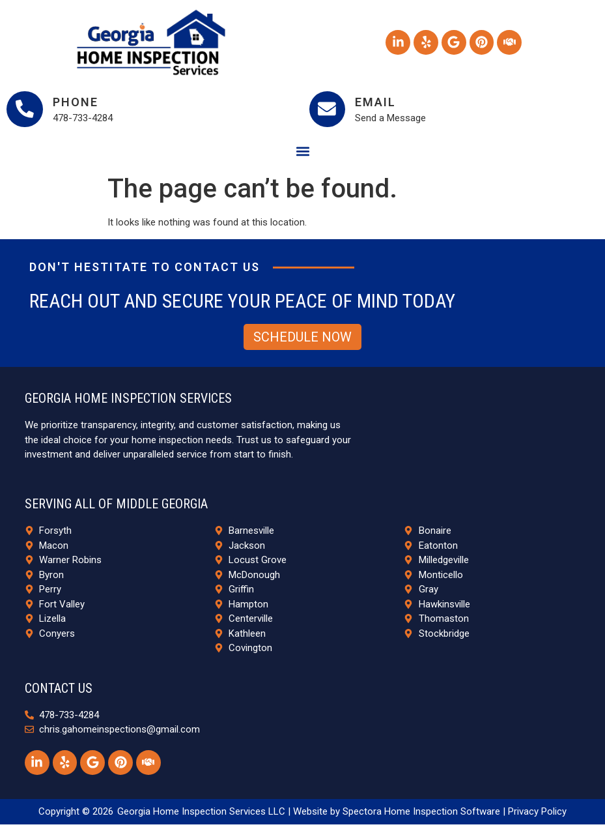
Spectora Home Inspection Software (421, 816)
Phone (78, 103)
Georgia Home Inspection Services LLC (201, 816)
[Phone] (26, 110)
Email (378, 103)
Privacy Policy (537, 816)
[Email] (328, 110)
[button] (302, 154)
